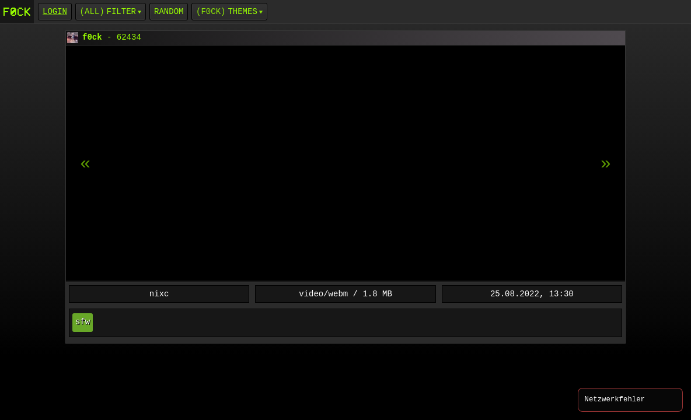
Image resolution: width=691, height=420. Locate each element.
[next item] (85, 164)
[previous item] (606, 164)
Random (168, 11)
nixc (159, 293)
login (55, 11)
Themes (242, 11)
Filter (121, 11)
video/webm (323, 293)
